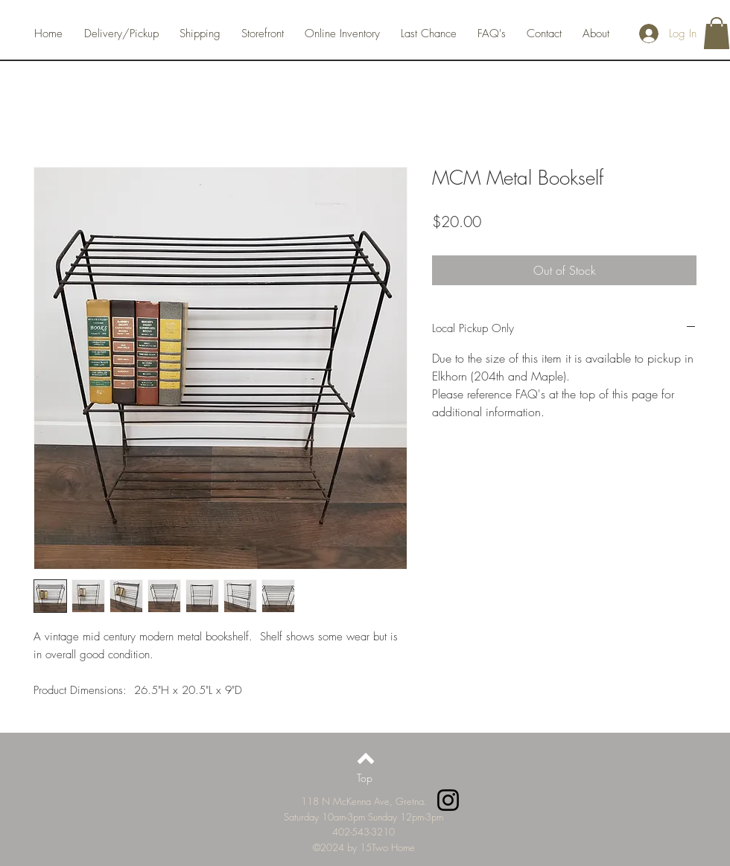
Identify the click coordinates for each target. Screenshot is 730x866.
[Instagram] (448, 800)
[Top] (365, 778)
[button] (716, 33)
